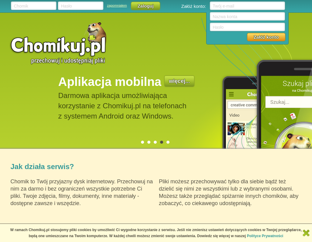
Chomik (21, 6)
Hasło (66, 6)
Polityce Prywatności (265, 236)
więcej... (179, 81)
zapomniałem (117, 5)
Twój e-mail (223, 6)
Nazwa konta (225, 16)
